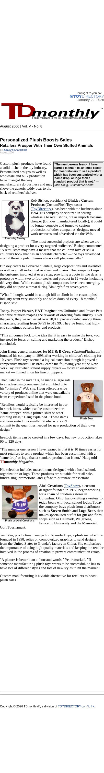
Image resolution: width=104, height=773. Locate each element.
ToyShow (72, 486)
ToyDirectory (42, 209)
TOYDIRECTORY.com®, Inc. (77, 706)
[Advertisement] (46, 46)
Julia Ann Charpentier (15, 150)
